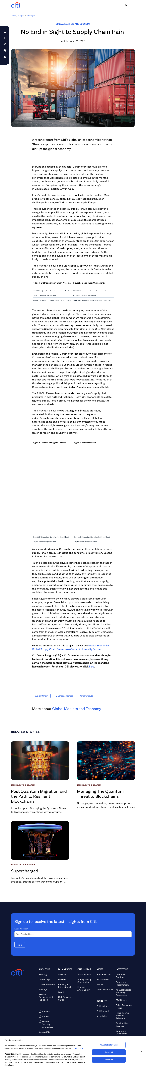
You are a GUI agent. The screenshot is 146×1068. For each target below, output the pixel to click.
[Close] (141, 1052)
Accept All (109, 1060)
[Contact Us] (47, 1032)
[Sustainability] (85, 974)
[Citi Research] (105, 1011)
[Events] (105, 984)
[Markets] (66, 979)
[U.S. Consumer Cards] (66, 998)
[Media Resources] (105, 989)
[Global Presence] (47, 984)
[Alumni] (47, 1016)
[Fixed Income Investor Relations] (124, 1016)
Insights (21, 16)
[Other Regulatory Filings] (124, 1006)
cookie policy (77, 1048)
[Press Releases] (105, 974)
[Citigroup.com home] (17, 972)
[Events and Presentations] (124, 983)
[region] (73, 1052)
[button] (4, 44)
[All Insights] (105, 1016)
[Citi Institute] (105, 1006)
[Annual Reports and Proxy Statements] (124, 992)
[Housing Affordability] (85, 988)
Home (13, 16)
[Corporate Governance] (124, 1032)
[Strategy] (47, 974)
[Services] (66, 974)
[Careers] (47, 1011)
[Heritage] (47, 989)
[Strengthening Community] (85, 981)
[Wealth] (66, 992)
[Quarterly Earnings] (124, 976)
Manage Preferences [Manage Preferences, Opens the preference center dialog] (108, 1045)
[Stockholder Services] (124, 1024)
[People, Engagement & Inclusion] (47, 997)
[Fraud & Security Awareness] (47, 1024)
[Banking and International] (66, 985)
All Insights (31, 16)
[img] (126, 5)
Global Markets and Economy (73, 24)
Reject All (109, 1052)
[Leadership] (47, 979)
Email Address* (21, 929)
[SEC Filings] (124, 1000)
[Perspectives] (105, 979)
